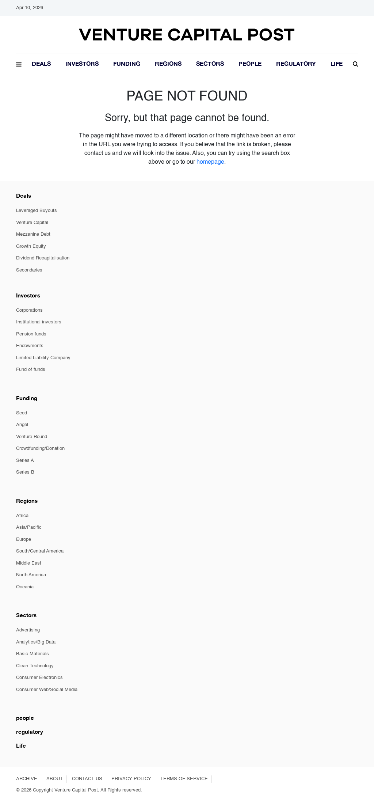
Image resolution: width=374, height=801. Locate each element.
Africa (22, 515)
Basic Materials (32, 654)
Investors (82, 63)
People (250, 63)
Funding (126, 63)
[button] (19, 63)
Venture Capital (32, 222)
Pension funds (31, 334)
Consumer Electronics (39, 677)
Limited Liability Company (43, 358)
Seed (21, 413)
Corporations (29, 310)
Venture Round (31, 436)
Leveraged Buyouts (36, 210)
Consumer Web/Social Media (46, 689)
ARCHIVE (26, 779)
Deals (41, 63)
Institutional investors (38, 322)
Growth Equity (31, 246)
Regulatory (296, 63)
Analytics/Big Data (36, 642)
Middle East (28, 563)
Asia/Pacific (29, 527)
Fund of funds (30, 369)
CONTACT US (87, 779)
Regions (168, 63)
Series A (25, 460)
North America (31, 575)
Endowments (29, 345)
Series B (25, 472)
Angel (22, 424)
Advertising (28, 630)
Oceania (25, 587)
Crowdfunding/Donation (40, 448)
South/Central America (40, 551)
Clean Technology (35, 666)
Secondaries (29, 270)
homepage (210, 162)
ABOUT (54, 779)
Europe (23, 539)
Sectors (210, 63)
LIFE (337, 63)
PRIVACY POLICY (131, 779)
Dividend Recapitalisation (42, 258)
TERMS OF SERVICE (184, 779)
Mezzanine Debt (33, 234)
